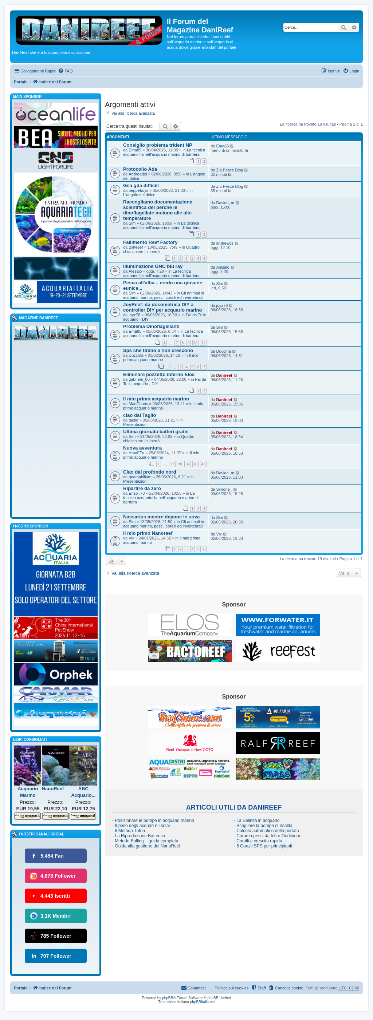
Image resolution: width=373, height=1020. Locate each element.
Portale (20, 82)
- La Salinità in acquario (256, 820)
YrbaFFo (136, 453)
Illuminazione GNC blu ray (152, 266)
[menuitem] (65, 71)
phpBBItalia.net (202, 1002)
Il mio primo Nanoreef (148, 533)
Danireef (224, 375)
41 (203, 464)
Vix (131, 538)
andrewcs (224, 243)
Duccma (136, 355)
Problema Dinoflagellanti (151, 326)
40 (195, 464)
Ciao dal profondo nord (149, 472)
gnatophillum (140, 477)
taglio (133, 420)
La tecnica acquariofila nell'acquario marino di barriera (164, 152)
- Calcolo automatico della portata (266, 830)
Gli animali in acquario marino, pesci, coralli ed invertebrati (163, 295)
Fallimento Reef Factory (150, 242)
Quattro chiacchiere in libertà (159, 438)
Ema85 (135, 150)
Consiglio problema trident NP (157, 145)
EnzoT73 (137, 493)
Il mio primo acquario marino (161, 357)
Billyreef (136, 247)
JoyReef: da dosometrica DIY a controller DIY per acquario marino (162, 307)
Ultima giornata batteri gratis (156, 431)
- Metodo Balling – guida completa (145, 840)
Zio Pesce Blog (229, 170)
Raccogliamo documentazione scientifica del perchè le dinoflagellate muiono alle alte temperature (157, 210)
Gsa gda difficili (141, 185)
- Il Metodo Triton (128, 830)
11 (203, 342)
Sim (132, 223)
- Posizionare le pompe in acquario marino (153, 820)
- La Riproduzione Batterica (138, 835)
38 (180, 464)
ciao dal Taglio (139, 415)
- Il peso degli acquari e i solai (141, 825)
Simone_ (224, 489)
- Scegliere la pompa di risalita (263, 825)
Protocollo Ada (140, 169)
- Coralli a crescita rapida (258, 840)
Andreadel (138, 174)
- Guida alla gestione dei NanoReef (146, 846)
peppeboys (138, 190)
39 (187, 464)
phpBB (167, 998)
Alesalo (135, 271)
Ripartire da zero (142, 488)
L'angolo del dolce (139, 195)
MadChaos (138, 404)
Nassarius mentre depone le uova (161, 516)
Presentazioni (135, 424)
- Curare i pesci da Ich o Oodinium (267, 835)
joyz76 (134, 315)
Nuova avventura (142, 448)
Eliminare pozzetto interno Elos (159, 374)
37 (172, 464)
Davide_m (225, 203)
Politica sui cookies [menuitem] (231, 988)
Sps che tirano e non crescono (158, 350)
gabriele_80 (139, 379)
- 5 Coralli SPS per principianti (263, 846)
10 (195, 342)
